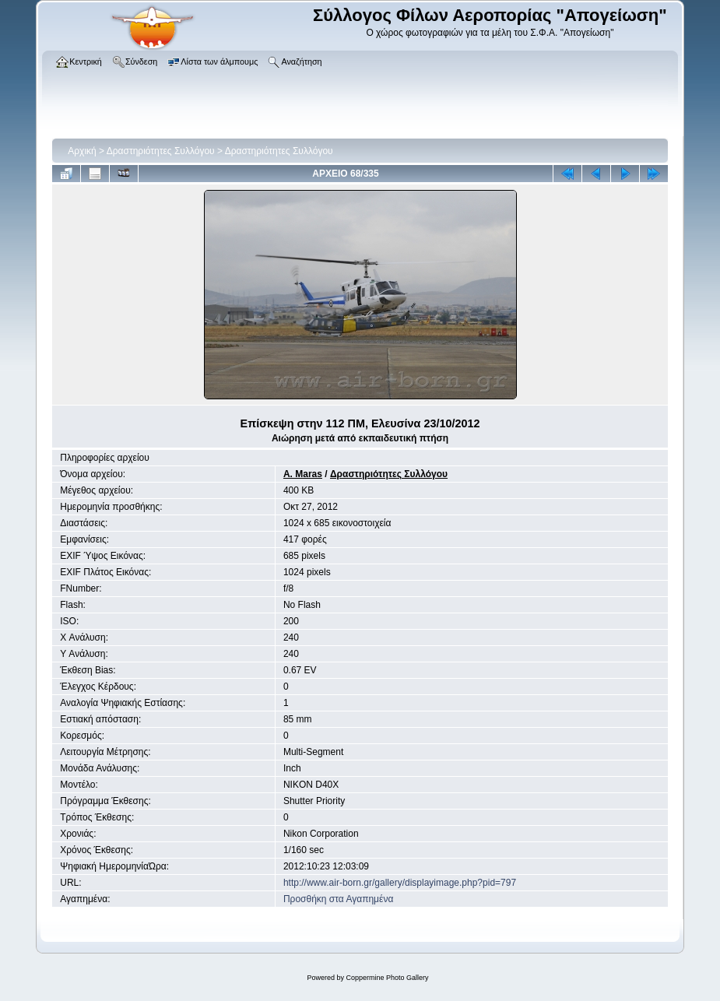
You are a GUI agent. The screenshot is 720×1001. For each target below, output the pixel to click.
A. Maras (302, 474)
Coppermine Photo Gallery (387, 978)
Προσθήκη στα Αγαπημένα (338, 899)
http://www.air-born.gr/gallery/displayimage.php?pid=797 (399, 882)
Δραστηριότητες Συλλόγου (161, 151)
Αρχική (82, 151)
